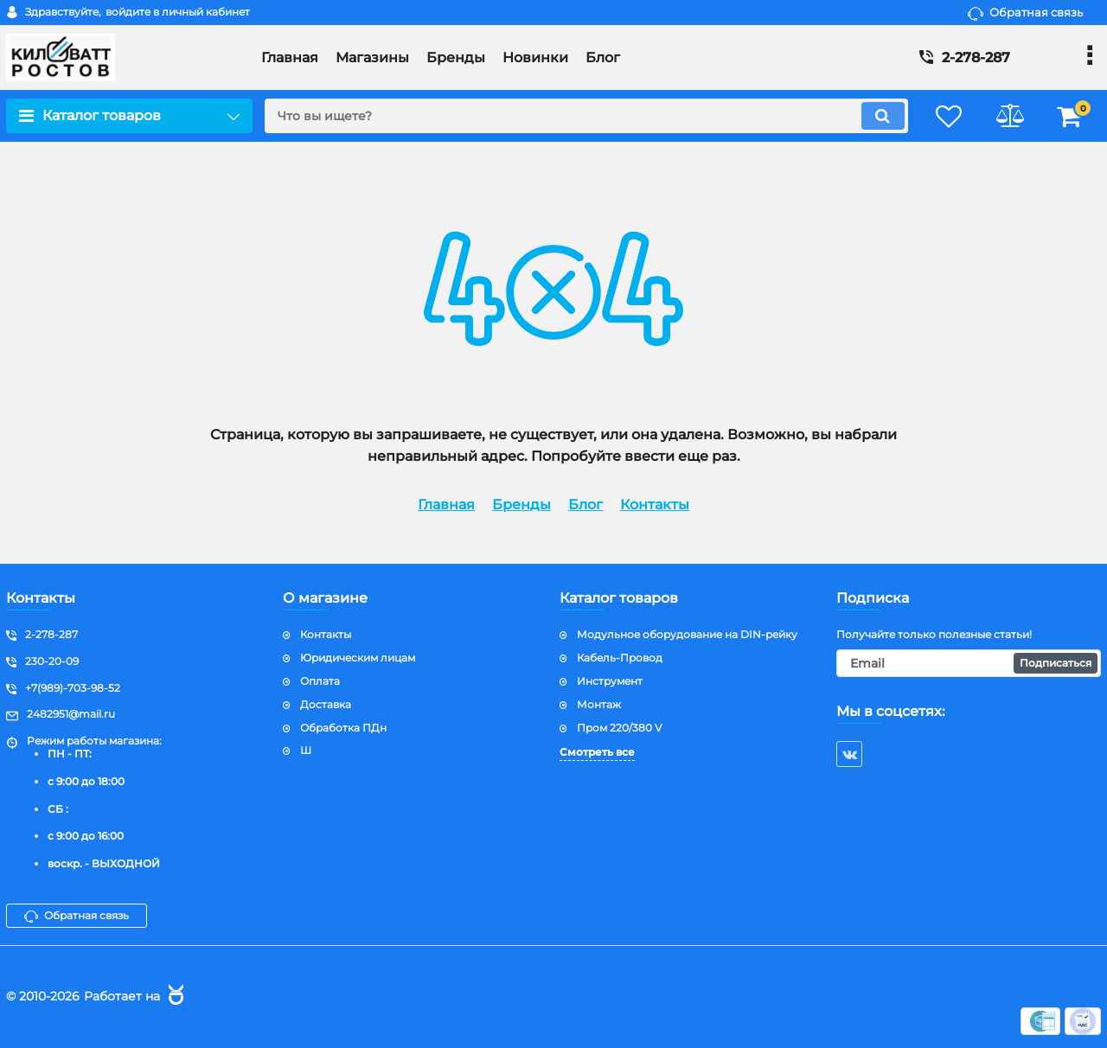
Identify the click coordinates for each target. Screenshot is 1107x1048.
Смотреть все (597, 751)
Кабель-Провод (619, 657)
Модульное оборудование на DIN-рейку (687, 634)
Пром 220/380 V (619, 727)
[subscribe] (968, 663)
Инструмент (610, 680)
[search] (586, 116)
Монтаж (599, 704)
